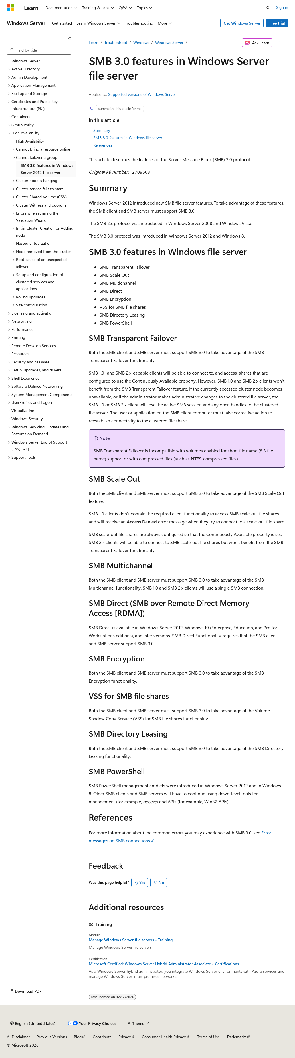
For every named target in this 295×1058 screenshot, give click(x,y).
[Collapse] (70, 38)
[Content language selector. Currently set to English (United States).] (33, 1023)
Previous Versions (52, 1036)
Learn (93, 42)
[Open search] (268, 8)
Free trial (277, 23)
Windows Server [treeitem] (25, 61)
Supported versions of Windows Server (142, 94)
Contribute (102, 1036)
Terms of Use (208, 1036)
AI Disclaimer (18, 1036)
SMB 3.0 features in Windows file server (127, 137)
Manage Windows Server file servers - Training (131, 939)
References (102, 145)
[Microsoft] (10, 7)
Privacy (124, 1036)
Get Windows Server (242, 23)
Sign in (282, 7)
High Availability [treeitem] (30, 141)
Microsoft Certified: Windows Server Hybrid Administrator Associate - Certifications (164, 963)
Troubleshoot (115, 42)
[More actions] (280, 42)
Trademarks (236, 1036)
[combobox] (39, 50)
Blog (78, 1036)
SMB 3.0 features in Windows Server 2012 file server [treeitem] (47, 169)
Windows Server (169, 42)
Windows (141, 42)
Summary (101, 130)
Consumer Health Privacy (164, 1036)
